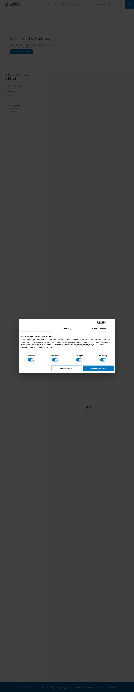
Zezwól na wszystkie (98, 368)
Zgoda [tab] (34, 329)
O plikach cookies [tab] (99, 329)
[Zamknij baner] (113, 322)
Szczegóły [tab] (67, 329)
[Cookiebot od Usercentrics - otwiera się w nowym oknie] (98, 322)
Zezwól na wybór (66, 368)
